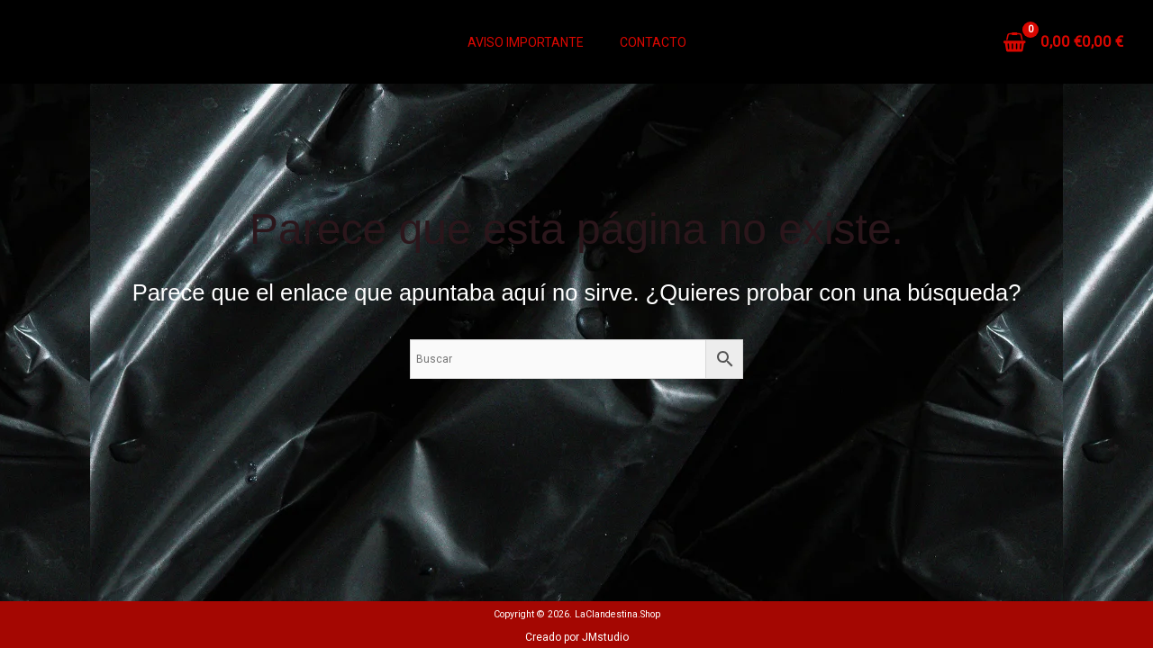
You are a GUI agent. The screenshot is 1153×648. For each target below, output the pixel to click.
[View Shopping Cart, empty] (1064, 41)
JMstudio (605, 637)
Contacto (653, 42)
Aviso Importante (526, 42)
